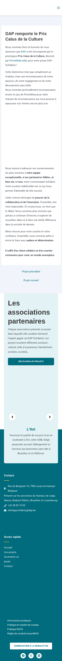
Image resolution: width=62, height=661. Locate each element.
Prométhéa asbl (18, 60)
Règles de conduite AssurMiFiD (23, 633)
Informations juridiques (19, 620)
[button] (31, 646)
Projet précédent (31, 271)
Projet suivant (31, 280)
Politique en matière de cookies (23, 625)
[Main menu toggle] (58, 7)
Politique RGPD (15, 629)
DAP (23, 51)
